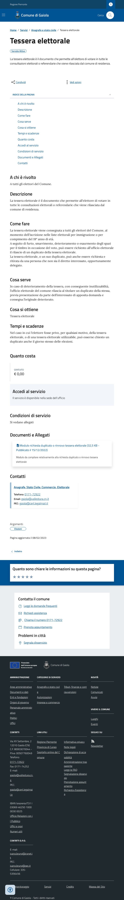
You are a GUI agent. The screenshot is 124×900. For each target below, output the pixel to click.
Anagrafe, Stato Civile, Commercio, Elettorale (41, 487)
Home (13, 30)
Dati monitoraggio (19, 887)
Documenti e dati (19, 692)
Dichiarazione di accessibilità (75, 754)
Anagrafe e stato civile (43, 30)
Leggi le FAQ (70, 770)
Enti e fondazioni (19, 697)
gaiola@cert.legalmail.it (34, 503)
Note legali (70, 747)
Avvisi (94, 697)
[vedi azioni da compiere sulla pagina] (73, 82)
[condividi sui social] (18, 82)
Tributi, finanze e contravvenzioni (75, 689)
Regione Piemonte (18, 4)
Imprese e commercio (48, 702)
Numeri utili (16, 831)
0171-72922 (32, 494)
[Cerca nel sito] (109, 15)
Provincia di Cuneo (47, 747)
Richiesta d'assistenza (75, 792)
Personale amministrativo (21, 710)
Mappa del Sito (97, 887)
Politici (13, 718)
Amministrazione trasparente (75, 764)
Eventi (94, 724)
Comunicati (97, 692)
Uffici (12, 723)
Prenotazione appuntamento (75, 784)
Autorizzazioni (44, 697)
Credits (70, 887)
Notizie (94, 687)
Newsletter (97, 746)
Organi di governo (19, 702)
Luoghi (94, 719)
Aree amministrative (21, 687)
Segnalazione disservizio (75, 776)
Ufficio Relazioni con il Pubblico (21, 818)
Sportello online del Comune (48, 754)
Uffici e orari (16, 826)
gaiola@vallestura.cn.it (35, 499)
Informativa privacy (74, 742)
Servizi (24, 30)
